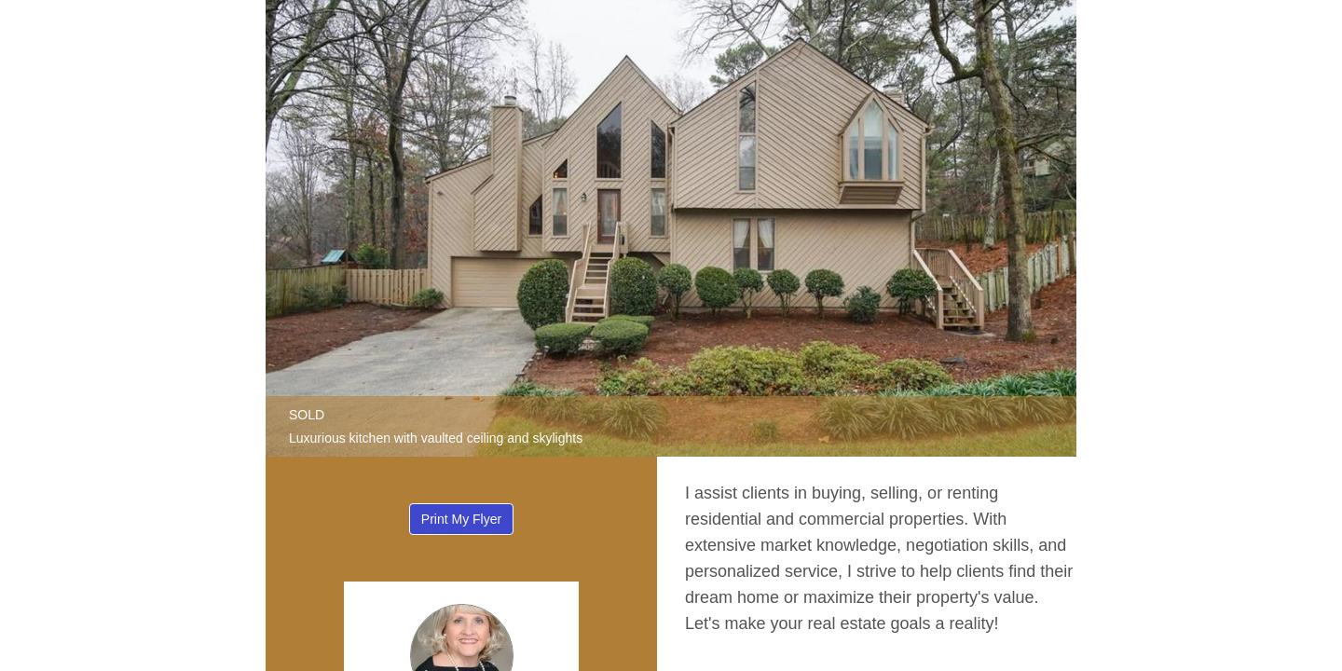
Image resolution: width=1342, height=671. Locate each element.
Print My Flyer (461, 519)
